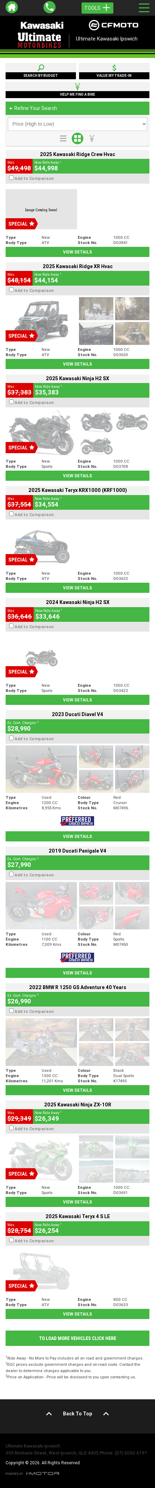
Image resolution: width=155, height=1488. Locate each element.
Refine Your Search (33, 108)
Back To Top (77, 1413)
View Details (77, 252)
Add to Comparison (34, 178)
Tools (97, 8)
